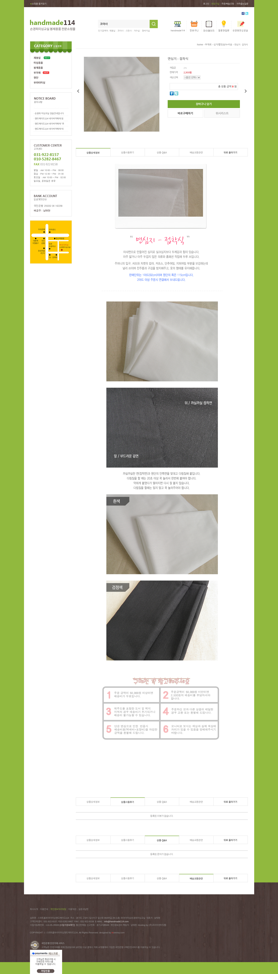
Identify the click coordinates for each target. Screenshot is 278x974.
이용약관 (72, 909)
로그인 (206, 4)
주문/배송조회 (227, 4)
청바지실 (146, 31)
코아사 (120, 31)
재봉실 (112, 31)
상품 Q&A (162, 152)
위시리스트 (222, 113)
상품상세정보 (93, 152)
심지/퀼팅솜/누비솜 (223, 44)
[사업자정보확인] (67, 925)
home (200, 44)
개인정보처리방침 (58, 909)
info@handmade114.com (116, 921)
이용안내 (44, 909)
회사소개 (34, 909)
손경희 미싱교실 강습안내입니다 (49, 113)
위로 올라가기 (230, 152)
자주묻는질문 (242, 4)
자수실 (137, 31)
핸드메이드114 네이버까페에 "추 (49, 123)
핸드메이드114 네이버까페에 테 (49, 129)
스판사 (129, 31)
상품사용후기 (127, 152)
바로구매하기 (185, 113)
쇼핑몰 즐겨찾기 (38, 4)
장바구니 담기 (204, 104)
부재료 (208, 44)
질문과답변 (83, 909)
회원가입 (215, 4)
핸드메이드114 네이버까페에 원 (49, 118)
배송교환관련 (196, 152)
